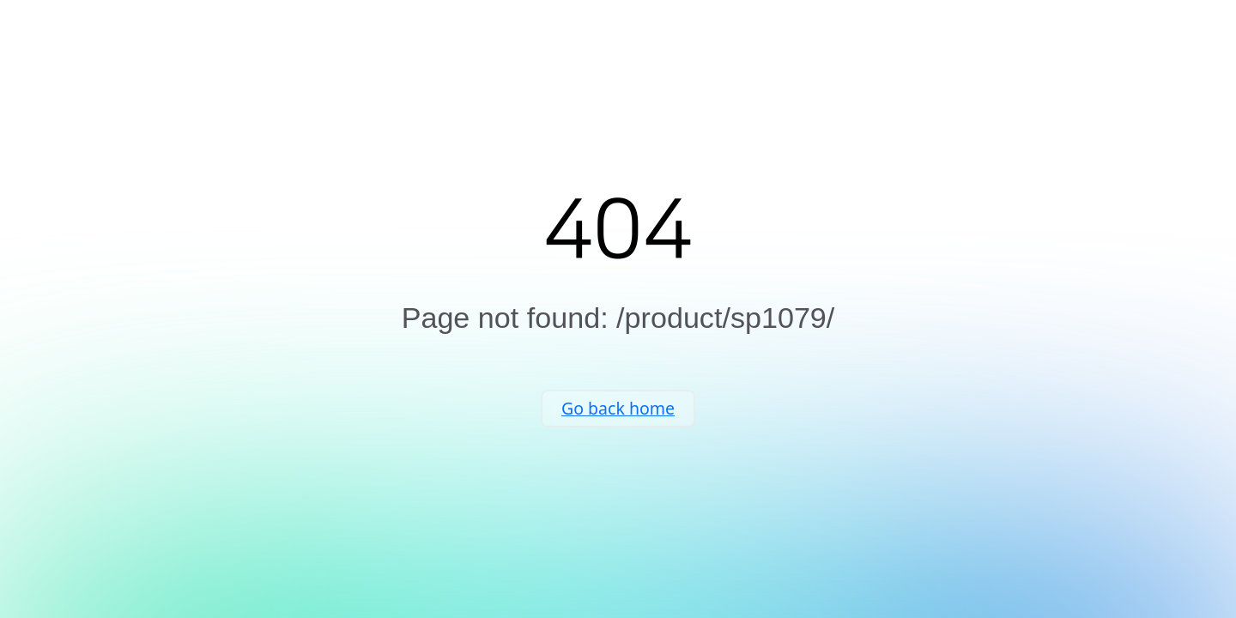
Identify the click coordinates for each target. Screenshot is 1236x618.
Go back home (618, 425)
